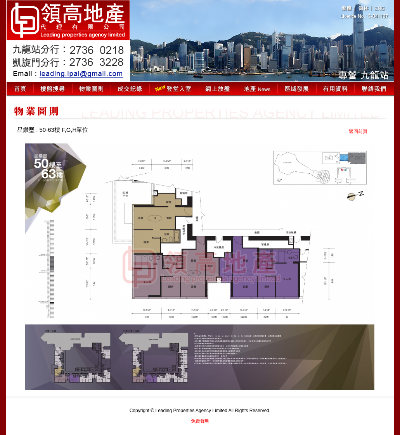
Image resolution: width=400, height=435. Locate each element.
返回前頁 (358, 131)
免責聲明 (200, 421)
